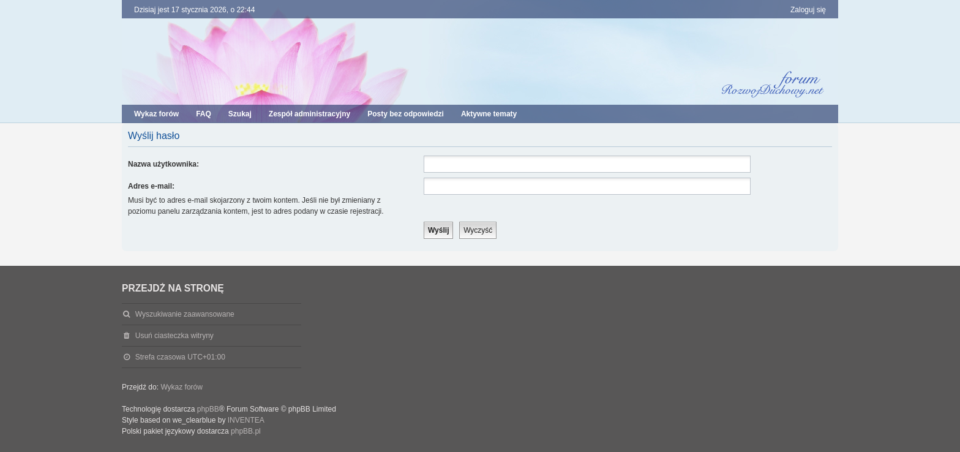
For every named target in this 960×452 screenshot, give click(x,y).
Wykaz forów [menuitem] (156, 114)
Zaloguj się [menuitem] (808, 9)
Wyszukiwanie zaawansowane (184, 314)
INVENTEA (246, 420)
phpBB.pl (246, 431)
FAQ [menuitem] (203, 114)
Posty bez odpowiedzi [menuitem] (405, 114)
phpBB (208, 409)
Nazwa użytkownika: (163, 164)
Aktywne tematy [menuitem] (489, 114)
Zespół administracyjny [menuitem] (309, 114)
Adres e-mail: (151, 186)
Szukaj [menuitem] (240, 114)
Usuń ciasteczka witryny (174, 335)
